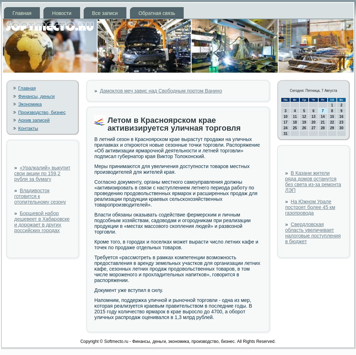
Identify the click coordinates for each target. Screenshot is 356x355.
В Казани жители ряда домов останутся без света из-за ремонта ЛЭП (313, 181)
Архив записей (34, 120)
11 (295, 117)
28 (323, 128)
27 (313, 128)
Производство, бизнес (42, 112)
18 (295, 122)
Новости (61, 13)
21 (323, 122)
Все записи (105, 13)
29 (332, 128)
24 (286, 128)
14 (323, 117)
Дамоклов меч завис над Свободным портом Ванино (161, 91)
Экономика (30, 104)
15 (332, 117)
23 (341, 122)
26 (304, 128)
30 (341, 128)
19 (304, 122)
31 (286, 134)
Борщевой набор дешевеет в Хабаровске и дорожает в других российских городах (42, 221)
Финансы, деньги (36, 96)
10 (286, 117)
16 (341, 117)
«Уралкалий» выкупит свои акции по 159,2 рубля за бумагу (42, 173)
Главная (21, 13)
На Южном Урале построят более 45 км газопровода (310, 207)
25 (295, 128)
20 (313, 122)
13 (313, 117)
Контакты (28, 128)
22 (332, 122)
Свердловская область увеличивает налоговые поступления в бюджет (313, 232)
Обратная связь (156, 13)
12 (304, 117)
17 (286, 122)
